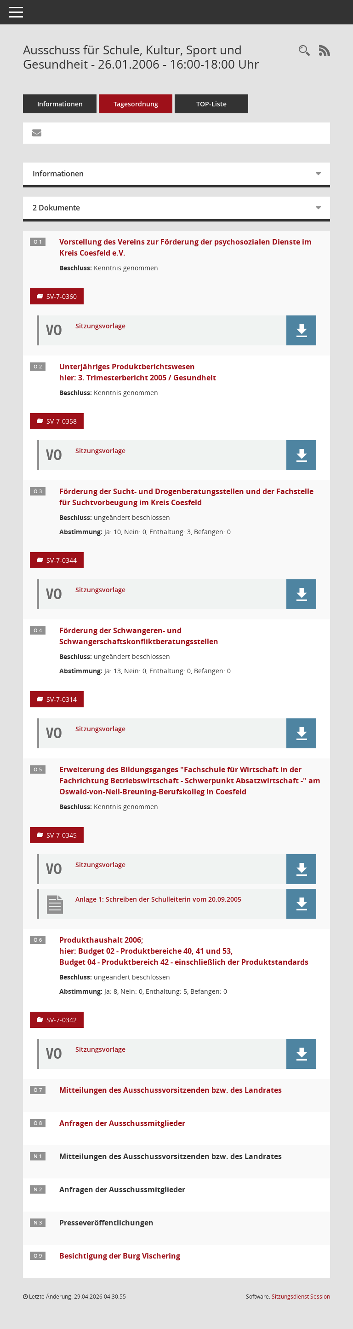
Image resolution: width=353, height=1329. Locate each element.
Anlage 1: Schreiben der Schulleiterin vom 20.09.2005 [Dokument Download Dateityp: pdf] (158, 899)
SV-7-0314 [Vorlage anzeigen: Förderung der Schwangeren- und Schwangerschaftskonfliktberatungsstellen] (61, 699)
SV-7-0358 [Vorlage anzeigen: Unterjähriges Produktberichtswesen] (61, 421)
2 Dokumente (56, 208)
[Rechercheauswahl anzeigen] (304, 50)
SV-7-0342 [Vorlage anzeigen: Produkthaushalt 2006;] (61, 1019)
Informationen (60, 103)
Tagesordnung (136, 103)
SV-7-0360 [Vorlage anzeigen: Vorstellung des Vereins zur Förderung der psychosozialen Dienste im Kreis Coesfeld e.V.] (61, 296)
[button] (301, 330)
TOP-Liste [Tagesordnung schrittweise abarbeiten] (211, 103)
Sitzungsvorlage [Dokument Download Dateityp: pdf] (100, 326)
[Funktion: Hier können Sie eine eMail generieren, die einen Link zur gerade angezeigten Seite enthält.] (36, 133)
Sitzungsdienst (301, 1296)
